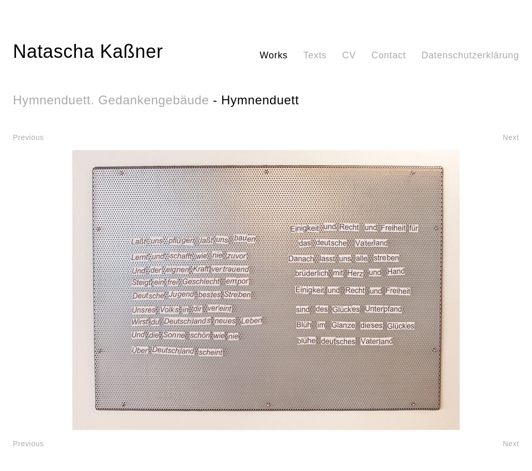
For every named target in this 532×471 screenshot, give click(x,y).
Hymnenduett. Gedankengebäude (111, 100)
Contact (388, 55)
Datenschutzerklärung (470, 55)
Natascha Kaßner (88, 51)
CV (349, 55)
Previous (28, 137)
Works (274, 55)
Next (511, 137)
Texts (315, 55)
